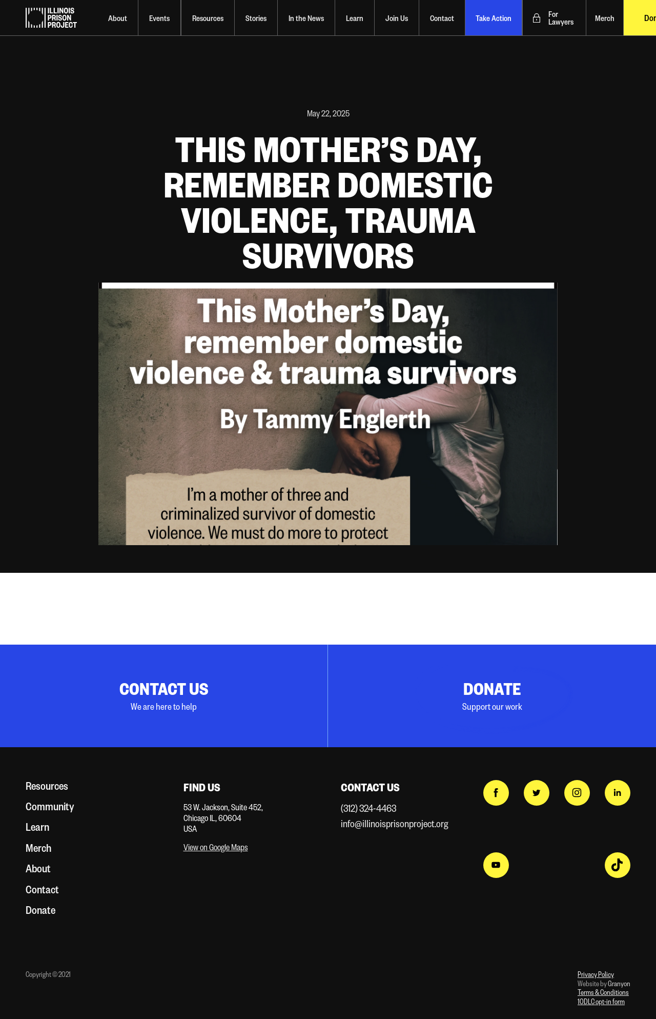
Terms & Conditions (603, 992)
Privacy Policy (596, 974)
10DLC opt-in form (601, 1001)
